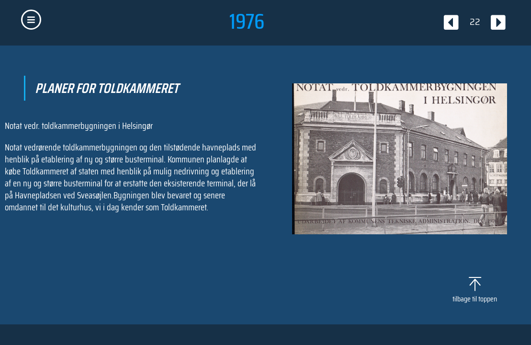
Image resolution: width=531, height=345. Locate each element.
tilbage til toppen (474, 299)
